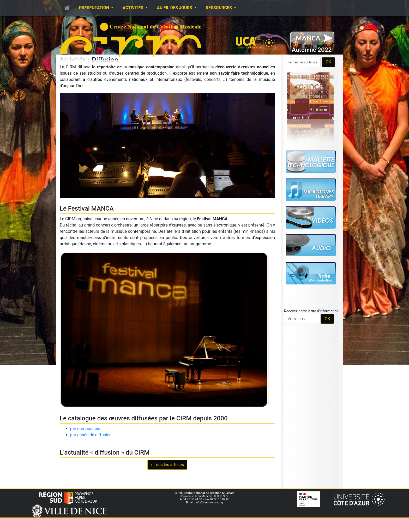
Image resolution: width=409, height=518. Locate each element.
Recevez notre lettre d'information (311, 311)
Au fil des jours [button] (175, 7)
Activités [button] (133, 7)
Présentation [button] (94, 7)
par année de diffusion (91, 434)
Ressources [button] (219, 7)
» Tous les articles (167, 464)
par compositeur (85, 428)
